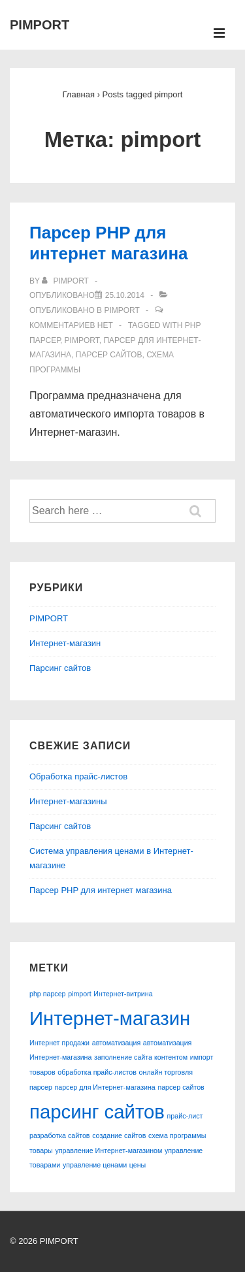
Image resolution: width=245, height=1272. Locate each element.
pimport (82, 340)
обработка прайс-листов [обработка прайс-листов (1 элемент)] (97, 1072)
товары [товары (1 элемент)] (41, 1150)
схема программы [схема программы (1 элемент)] (177, 1135)
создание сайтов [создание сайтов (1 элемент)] (119, 1135)
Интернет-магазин (65, 643)
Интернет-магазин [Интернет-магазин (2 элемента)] (109, 1018)
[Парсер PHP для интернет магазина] (124, 295)
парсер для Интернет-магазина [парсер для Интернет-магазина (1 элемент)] (104, 1087)
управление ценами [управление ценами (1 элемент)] (95, 1165)
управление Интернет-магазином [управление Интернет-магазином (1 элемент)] (108, 1150)
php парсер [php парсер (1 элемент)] (47, 994)
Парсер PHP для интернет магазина (100, 890)
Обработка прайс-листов (78, 776)
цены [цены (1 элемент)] (137, 1165)
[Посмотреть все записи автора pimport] (66, 280)
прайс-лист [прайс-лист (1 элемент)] (185, 1116)
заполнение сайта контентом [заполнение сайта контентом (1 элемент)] (141, 1057)
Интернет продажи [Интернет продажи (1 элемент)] (59, 1043)
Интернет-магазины (68, 801)
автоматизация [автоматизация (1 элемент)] (116, 1043)
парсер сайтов (109, 354)
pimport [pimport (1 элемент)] (79, 994)
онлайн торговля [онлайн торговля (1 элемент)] (166, 1072)
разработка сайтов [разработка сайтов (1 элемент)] (59, 1135)
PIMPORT (39, 25)
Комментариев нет (71, 325)
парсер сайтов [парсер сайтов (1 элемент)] (180, 1087)
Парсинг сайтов (60, 668)
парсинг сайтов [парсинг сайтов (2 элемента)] (97, 1111)
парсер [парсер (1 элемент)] (40, 1087)
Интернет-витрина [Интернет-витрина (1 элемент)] (122, 994)
